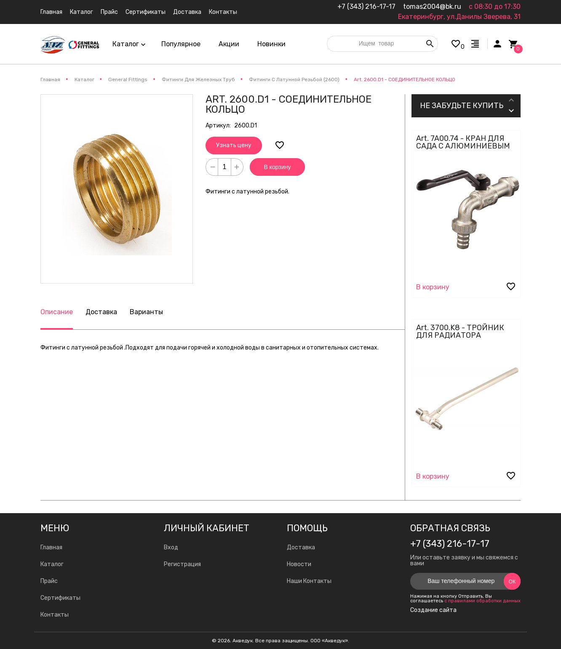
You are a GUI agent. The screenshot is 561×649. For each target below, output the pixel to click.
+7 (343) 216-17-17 (366, 7)
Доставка (101, 312)
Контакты (54, 614)
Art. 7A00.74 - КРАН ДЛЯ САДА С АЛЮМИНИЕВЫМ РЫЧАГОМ (463, 146)
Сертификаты (60, 597)
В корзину (277, 167)
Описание (56, 312)
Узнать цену (233, 145)
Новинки (271, 44)
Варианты (146, 312)
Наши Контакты (309, 581)
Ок (512, 582)
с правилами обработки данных (482, 601)
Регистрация (182, 564)
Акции (229, 44)
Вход (171, 547)
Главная (51, 547)
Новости (299, 564)
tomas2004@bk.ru (432, 7)
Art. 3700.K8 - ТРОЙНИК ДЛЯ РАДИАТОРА (460, 331)
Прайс (49, 581)
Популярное (180, 44)
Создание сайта (433, 610)
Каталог (52, 564)
